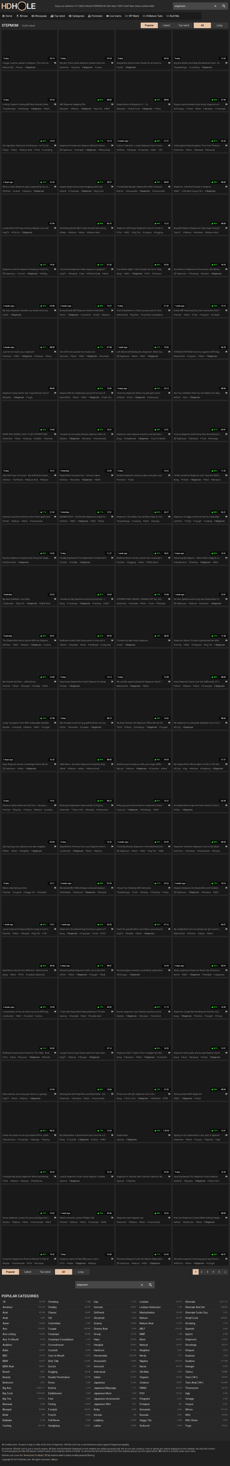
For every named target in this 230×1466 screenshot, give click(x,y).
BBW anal (45, 603)
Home (7, 16)
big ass (76, 67)
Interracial (99, 1372)
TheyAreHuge (180, 67)
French (52, 1415)
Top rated (57, 16)
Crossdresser (56, 1345)
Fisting (52, 1404)
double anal (95, 1016)
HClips (6, 150)
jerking (208, 521)
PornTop (177, 645)
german (49, 439)
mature (75, 109)
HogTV (6, 232)
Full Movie (53, 1420)
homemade (159, 191)
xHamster (179, 150)
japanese (219, 975)
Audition (7, 1345)
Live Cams (113, 16)
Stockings (191, 1345)
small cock (134, 109)
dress (20, 67)
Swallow (190, 1361)
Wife (187, 1415)
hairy (158, 109)
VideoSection (180, 562)
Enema (52, 1388)
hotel (190, 109)
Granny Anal (101, 1328)
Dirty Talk (53, 1361)
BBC (94, 521)
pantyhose (37, 1181)
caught (198, 521)
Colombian (54, 1323)
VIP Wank (132, 16)
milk (162, 851)
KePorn (120, 191)
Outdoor (144, 1382)
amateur (209, 109)
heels (205, 1057)
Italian (97, 1377)
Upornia (63, 1016)
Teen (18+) (191, 1377)
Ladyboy (98, 1420)
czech (22, 274)
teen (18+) (78, 810)
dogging (159, 232)
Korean (98, 1415)
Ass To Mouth (11, 1339)
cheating (194, 274)
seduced (78, 892)
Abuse (55, 1460)
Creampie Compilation (61, 1339)
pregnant (197, 645)
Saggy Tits (146, 1420)
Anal (5, 1312)
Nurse (143, 1366)
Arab (5, 1318)
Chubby (52, 1307)
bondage (213, 439)
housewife (132, 191)
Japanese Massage (105, 1388)
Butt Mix (172, 16)
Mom (143, 1339)
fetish (185, 480)
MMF (142, 1334)
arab (103, 975)
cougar (46, 727)
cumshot (86, 315)
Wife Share (191, 1420)
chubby (74, 562)
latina (99, 67)
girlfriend (18, 480)
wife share (153, 562)
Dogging (52, 1372)
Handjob (98, 1345)
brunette (105, 356)
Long (219, 25)
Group (97, 1334)
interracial (153, 397)
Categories (76, 16)
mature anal (26, 150)
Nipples (144, 1361)
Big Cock (8, 1393)
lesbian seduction (36, 975)
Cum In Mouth (56, 1355)
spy (185, 769)
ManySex (64, 109)
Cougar (52, 1328)
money (73, 1057)
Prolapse (145, 1404)
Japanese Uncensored (106, 1398)
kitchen (194, 769)
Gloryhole (99, 1318)
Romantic (145, 1409)
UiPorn (63, 727)
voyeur (198, 1140)
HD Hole (18, 6)
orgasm (205, 315)
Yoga (188, 1425)
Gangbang (54, 1425)
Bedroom (8, 1382)
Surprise (190, 1355)
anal (207, 480)
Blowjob (7, 1409)
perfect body (94, 274)
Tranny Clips (191, 16)
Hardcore (99, 1350)
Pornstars (95, 16)
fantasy (39, 356)
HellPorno (178, 1263)
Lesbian (144, 1302)
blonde (46, 1057)
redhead (94, 645)
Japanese (99, 1382)
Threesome (191, 1388)
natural (193, 603)
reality (130, 933)
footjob (215, 315)
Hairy (97, 1339)
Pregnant (145, 1398)
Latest (166, 25)
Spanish (189, 1328)
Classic (52, 1312)
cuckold (29, 1016)
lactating (194, 67)
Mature (144, 1318)
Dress (51, 1382)
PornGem (7, 356)
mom (47, 109)
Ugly (187, 1393)
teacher (131, 1181)
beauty (205, 274)
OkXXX (63, 645)
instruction (103, 810)
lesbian (85, 727)
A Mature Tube (152, 16)
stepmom (31, 67)
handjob (80, 150)
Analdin (6, 727)
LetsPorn (178, 521)
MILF (108, 109)
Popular (149, 25)
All (202, 25)
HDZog (177, 727)
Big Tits (7, 1398)
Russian (144, 1415)
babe (70, 1263)
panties (198, 1016)
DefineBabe (65, 892)
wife (46, 686)
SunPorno (64, 67)
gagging (132, 562)
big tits (98, 109)
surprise (27, 191)
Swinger (189, 1366)
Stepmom (191, 1339)
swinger (35, 1140)
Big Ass (7, 1388)
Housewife (100, 1361)
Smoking (190, 1323)
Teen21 (177, 232)
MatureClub (8, 67)
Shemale (190, 1302)
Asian (6, 1323)
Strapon (189, 1350)
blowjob (132, 150)
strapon (25, 933)
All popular (39, 16)
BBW (98, 480)
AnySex (63, 439)
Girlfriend (99, 1312)
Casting (7, 1425)
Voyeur (189, 1404)
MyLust (120, 769)
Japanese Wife (102, 1404)
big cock (99, 191)
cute (131, 480)
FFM (166, 1098)
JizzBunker (8, 603)
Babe (5, 1350)
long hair (106, 645)
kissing (27, 439)
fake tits (107, 397)
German (98, 1307)
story (49, 356)
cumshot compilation (152, 315)
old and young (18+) (193, 191)
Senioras (64, 356)
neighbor (25, 851)
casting (137, 521)
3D (161, 150)
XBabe (63, 232)
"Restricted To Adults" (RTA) (36, 1455)
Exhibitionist (55, 1393)
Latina (97, 1425)
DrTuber (63, 562)
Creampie (53, 1334)
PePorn (177, 686)
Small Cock (191, 1318)
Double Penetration (59, 1377)
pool (38, 150)
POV (148, 274)
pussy (219, 1016)
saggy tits (30, 892)
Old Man (144, 1372)
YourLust (121, 810)
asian (202, 933)
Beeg (119, 274)
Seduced (145, 1425)
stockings (24, 109)
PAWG (143, 1388)
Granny (98, 1323)
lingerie (148, 232)
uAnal (62, 769)
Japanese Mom (103, 1393)
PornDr (120, 67)
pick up (16, 232)
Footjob (52, 1409)
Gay (96, 1302)
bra (186, 397)
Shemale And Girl (195, 1307)
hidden (38, 439)
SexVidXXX (65, 397)
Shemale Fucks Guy (196, 1312)
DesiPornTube (9, 562)
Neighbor (145, 1350)
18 (4, 1302)
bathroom (189, 1222)
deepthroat (130, 439)
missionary (105, 150)
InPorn (63, 315)
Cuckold (52, 1350)
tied (204, 439)
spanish (209, 1140)
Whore (189, 1409)
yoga (30, 397)
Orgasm (144, 1377)
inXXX (5, 315)
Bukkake (7, 1420)
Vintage (189, 1398)
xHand (63, 191)
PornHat (177, 315)
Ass (5, 1328)
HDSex (6, 851)
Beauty (6, 1377)
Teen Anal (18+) (194, 1382)
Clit (50, 1318)
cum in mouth (158, 439)
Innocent (99, 1366)
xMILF (177, 191)
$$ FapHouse (66, 150)
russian (157, 274)
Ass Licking (9, 1334)
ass (82, 274)
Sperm (189, 1334)
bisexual (210, 150)
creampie (221, 109)
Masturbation (147, 1312)
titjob (188, 521)
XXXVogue (179, 109)
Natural (144, 1345)
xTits (119, 232)
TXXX (119, 727)
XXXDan (121, 150)
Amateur (7, 1307)
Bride (5, 1415)
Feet (50, 1398)
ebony (128, 727)
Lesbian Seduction (150, 1307)
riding (44, 274)
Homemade (100, 1355)
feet (195, 315)
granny (28, 810)
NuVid (177, 975)
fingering (206, 769)
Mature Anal (146, 1323)
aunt (165, 769)
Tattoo (189, 1372)
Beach (6, 1372)
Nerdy (143, 1355)
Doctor (52, 1366)
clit (45, 933)
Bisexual (7, 1404)
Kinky (97, 1409)
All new (22, 16)
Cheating (53, 1302)
